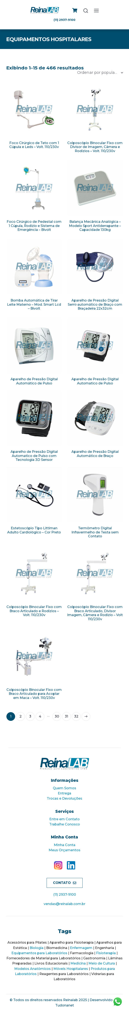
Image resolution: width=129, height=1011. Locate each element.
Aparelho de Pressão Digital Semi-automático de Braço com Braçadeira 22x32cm (95, 304)
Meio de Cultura (101, 963)
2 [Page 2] (20, 716)
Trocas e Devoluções (64, 798)
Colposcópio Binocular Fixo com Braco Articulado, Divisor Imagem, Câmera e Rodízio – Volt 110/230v (95, 613)
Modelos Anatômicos (32, 969)
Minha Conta (64, 845)
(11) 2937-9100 (64, 895)
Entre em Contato (64, 819)
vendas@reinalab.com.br (64, 904)
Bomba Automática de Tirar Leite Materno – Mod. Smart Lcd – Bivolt (34, 304)
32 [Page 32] (76, 716)
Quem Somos (64, 788)
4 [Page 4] (40, 716)
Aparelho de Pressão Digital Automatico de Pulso (95, 381)
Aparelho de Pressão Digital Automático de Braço (95, 454)
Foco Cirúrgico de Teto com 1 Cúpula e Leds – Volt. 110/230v (34, 145)
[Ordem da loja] (100, 72)
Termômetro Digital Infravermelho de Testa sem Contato (95, 532)
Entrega (64, 793)
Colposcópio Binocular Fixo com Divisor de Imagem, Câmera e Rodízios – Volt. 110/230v (95, 147)
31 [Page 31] (66, 716)
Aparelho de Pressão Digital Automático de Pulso (34, 381)
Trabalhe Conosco (64, 824)
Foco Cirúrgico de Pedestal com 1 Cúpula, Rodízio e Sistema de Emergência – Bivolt (34, 226)
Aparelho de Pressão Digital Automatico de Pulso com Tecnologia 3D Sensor (34, 456)
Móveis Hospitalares (70, 969)
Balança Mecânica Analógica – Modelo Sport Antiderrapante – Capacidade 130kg (95, 226)
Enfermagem (81, 948)
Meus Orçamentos (64, 850)
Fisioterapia (106, 953)
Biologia (36, 948)
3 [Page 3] (30, 716)
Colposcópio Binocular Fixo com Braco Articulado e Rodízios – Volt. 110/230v (34, 611)
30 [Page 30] (57, 716)
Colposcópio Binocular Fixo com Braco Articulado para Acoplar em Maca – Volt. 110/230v (34, 694)
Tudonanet (64, 1005)
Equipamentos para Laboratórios (39, 953)
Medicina (78, 963)
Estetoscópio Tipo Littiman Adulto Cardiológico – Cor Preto (34, 530)
